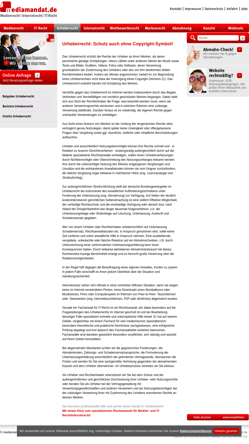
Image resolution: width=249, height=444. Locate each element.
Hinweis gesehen (226, 431)
